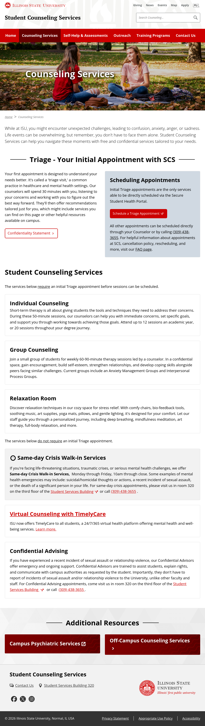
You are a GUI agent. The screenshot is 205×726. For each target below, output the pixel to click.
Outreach (122, 35)
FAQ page (143, 249)
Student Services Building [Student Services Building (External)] (72, 491)
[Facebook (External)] (14, 699)
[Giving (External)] (137, 5)
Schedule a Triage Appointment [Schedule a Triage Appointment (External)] (136, 213)
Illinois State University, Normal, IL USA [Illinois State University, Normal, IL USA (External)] (45, 718)
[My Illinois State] (196, 5)
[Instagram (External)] (31, 699)
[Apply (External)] (185, 5)
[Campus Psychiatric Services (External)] (52, 643)
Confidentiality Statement (29, 233)
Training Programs (153, 35)
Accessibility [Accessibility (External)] (191, 718)
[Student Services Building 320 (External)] (66, 685)
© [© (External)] (6, 718)
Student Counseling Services (43, 17)
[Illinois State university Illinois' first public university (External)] (167, 688)
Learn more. (46, 529)
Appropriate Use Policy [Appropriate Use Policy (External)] (155, 718)
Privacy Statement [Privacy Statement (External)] (115, 718)
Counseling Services (40, 35)
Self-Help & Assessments (85, 35)
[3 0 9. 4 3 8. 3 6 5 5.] (72, 589)
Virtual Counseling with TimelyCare (58, 514)
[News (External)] (150, 5)
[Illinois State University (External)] (35, 5)
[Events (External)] (162, 5)
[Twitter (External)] (22, 699)
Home (10, 35)
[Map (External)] (174, 5)
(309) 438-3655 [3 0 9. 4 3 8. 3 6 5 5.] (123, 491)
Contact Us (185, 35)
